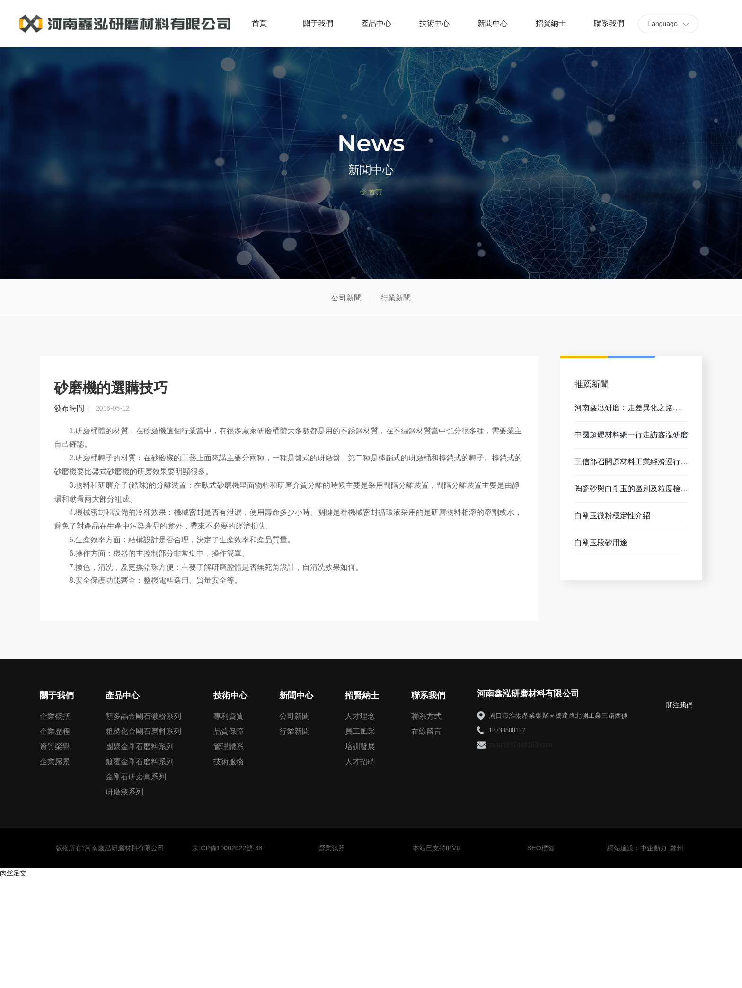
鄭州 (676, 848)
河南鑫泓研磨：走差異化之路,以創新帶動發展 (628, 411)
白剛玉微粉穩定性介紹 (612, 516)
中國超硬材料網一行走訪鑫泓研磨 (631, 435)
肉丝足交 (13, 873)
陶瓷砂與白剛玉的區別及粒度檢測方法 (631, 492)
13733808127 (507, 730)
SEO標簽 (541, 848)
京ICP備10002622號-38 (227, 848)
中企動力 (653, 848)
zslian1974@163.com (521, 745)
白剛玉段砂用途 (600, 542)
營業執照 (331, 848)
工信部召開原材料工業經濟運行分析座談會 (631, 465)
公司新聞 (346, 298)
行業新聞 (395, 298)
